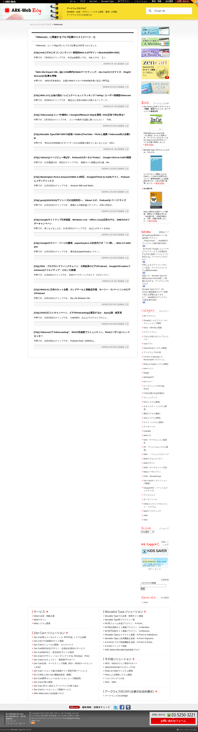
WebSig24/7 (149, 377)
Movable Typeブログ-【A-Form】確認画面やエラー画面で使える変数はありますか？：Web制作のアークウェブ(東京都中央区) (155, 294)
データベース (149, 427)
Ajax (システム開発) (152, 418)
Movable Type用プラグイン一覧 (120, 619)
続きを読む (149, 144)
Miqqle (146, 373)
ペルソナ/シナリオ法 (114, 678)
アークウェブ (149, 495)
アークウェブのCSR (152, 352)
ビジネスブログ (44, 24)
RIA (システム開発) (152, 402)
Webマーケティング (152, 511)
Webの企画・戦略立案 (44, 616)
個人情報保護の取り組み (15, 714)
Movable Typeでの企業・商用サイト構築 (124, 616)
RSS (33, 723)
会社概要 (169, 1)
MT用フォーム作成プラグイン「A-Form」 (124, 623)
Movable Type (107, 1)
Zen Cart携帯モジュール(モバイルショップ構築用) (57, 678)
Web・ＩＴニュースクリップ (156, 454)
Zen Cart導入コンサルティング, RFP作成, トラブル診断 (60, 637)
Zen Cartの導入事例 (43, 682)
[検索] (168, 11)
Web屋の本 (148, 188)
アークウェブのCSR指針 (116, 696)
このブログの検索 (148, 583)
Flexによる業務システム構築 (118, 674)
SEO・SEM (110, 682)
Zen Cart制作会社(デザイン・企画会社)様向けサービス (59, 648)
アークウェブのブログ (76, 8)
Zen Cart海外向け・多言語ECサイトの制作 (54, 652)
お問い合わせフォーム (173, 720)
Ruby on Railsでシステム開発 (119, 671)
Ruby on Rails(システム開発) (156, 364)
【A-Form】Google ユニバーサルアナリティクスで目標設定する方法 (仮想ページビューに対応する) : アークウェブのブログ (155, 254)
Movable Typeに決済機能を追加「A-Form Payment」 (130, 638)
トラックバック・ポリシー (15, 723)
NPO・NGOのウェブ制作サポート (121, 663)
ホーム (33, 24)
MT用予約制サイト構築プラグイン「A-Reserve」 (128, 631)
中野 (127, 64)
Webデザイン (149, 463)
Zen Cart (93, 1)
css (38, 720)
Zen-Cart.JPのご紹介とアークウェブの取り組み (56, 686)
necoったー (148, 368)
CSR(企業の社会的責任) (154, 393)
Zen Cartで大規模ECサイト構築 (49, 641)
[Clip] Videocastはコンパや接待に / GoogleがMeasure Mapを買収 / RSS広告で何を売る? (79, 115)
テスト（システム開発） (154, 422)
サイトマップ (11, 721)
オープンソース (150, 499)
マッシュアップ (150, 397)
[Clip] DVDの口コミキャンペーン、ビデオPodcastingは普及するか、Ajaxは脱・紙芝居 (78, 312)
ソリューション (141, 1)
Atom (146, 602)
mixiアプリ (148, 344)
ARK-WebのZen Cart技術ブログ (49, 693)
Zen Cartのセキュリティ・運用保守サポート (54, 659)
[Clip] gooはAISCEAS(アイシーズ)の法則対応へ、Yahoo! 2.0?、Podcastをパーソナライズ (80, 200)
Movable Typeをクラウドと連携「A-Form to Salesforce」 (132, 634)
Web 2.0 (147, 435)
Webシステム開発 (42, 623)
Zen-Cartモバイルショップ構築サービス (52, 689)
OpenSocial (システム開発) (155, 348)
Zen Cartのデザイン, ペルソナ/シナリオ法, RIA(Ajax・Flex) (61, 656)
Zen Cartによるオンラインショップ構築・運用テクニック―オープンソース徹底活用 (157, 108)
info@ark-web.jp (73, 718)
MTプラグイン (150, 316)
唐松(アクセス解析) (152, 413)
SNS (146, 520)
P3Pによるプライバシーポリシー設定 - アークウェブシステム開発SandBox (154, 267)
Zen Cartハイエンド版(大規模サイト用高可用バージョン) (60, 671)
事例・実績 (156, 1)
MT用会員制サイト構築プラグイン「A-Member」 (128, 627)
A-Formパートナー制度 (116, 646)
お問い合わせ (183, 1)
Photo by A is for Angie (190, 18)
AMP (146, 515)
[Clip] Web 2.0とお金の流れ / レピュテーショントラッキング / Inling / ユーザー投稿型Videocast (82, 95)
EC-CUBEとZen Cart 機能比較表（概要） (53, 674)
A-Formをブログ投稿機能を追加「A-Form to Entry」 (129, 642)
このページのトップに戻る (188, 730)
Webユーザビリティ (152, 472)
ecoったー (148, 381)
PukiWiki (147, 431)
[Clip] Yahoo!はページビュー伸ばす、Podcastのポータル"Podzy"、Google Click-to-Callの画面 (82, 157)
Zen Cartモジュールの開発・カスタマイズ (53, 644)
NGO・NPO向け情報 (153, 328)
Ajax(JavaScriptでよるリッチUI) (120, 667)
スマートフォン (150, 332)
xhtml (33, 720)
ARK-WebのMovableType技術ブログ (122, 650)
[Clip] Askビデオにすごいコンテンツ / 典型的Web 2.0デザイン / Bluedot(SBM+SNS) (76, 52)
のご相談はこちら (149, 71)
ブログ (82, 1)
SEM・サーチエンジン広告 (155, 467)
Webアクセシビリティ (153, 459)
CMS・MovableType (152, 476)
